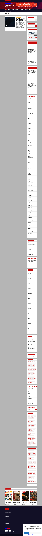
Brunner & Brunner (30, 391)
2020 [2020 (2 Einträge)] (28, 361)
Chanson (29, 102)
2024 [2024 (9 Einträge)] (34, 361)
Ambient (29, 108)
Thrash (29, 222)
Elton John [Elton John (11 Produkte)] (34, 461)
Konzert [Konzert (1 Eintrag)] (29, 374)
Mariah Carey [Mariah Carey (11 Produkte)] (33, 466)
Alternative (29, 182)
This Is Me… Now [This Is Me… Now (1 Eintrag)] (32, 381)
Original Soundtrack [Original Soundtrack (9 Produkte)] (30, 472)
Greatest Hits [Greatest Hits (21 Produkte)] (34, 462)
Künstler (22, 9)
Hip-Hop (29, 145)
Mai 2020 (29, 328)
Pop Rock (29, 210)
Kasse (30, 9)
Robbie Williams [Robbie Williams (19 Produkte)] (30, 473)
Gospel (29, 228)
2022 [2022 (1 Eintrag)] (32, 361)
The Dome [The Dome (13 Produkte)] (29, 477)
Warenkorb (26, 9)
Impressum (37, 534)
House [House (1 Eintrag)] (34, 429)
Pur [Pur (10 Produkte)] (34, 472)
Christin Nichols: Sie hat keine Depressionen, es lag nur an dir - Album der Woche (32, 80)
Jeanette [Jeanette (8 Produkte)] (35, 463)
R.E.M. (29, 396)
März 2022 (29, 305)
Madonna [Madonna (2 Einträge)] (29, 377)
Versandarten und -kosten (31, 341)
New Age (29, 162)
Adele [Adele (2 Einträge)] (29, 417)
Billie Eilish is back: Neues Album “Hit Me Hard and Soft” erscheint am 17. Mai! (21, 19)
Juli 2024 (29, 285)
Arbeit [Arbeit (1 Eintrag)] (31, 364)
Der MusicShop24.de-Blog (31, 244)
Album (26, 6)
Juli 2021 (29, 313)
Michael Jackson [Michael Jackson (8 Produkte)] (30, 467)
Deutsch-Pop (30, 136)
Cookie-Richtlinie (28, 534)
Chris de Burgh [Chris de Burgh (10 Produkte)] (32, 457)
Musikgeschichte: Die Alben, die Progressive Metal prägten (33, 503)
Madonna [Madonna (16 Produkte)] (29, 466)
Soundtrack (29, 231)
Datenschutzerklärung (33, 534)
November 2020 (30, 323)
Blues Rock (29, 187)
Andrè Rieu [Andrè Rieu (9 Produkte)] (29, 453)
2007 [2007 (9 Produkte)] (28, 450)
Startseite (9, 9)
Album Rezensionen (30, 242)
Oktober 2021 (29, 308)
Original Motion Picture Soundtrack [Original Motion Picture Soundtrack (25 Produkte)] (31, 470)
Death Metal (29, 190)
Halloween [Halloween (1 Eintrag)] (29, 370)
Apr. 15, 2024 (18, 21)
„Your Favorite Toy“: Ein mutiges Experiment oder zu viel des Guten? (16, 503)
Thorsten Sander (30, 388)
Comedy (29, 128)
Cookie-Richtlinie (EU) (8, 523)
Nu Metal (29, 207)
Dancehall (29, 174)
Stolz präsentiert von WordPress (8, 534)
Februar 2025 (30, 280)
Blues (28, 98)
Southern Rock (30, 220)
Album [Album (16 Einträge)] (29, 364)
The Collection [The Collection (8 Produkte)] (33, 476)
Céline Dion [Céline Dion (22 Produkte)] (29, 458)
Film (28, 140)
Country (29, 134)
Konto (11, 11)
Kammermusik (30, 157)
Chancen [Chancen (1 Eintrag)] (29, 422)
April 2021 (29, 318)
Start (15, 13)
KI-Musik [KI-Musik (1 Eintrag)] (33, 373)
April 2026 (29, 271)
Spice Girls (33, 261)
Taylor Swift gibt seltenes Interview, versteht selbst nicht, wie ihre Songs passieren (32, 71)
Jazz (28, 150)
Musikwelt (29, 249)
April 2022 (29, 303)
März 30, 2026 (32, 504)
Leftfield (29, 120)
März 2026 (29, 273)
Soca (28, 179)
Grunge (29, 197)
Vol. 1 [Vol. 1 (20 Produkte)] (31, 478)
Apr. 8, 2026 (23, 504)
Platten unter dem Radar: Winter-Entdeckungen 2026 (25, 503)
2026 (36, 6)
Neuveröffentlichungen (18, 17)
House (29, 116)
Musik (24, 6)
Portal (28, 252)
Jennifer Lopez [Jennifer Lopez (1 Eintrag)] (30, 430)
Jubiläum (30, 6)
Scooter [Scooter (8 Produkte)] (34, 473)
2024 (28, 6)
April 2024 (29, 288)
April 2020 (29, 330)
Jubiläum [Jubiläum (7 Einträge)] (29, 373)
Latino (29, 170)
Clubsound (29, 105)
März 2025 (29, 278)
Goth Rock (29, 195)
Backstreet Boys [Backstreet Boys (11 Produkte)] (33, 453)
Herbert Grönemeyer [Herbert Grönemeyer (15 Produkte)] (30, 463)
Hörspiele (29, 147)
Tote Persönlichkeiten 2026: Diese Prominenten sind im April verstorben (31, 45)
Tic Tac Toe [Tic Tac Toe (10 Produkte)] (32, 477)
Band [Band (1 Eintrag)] (31, 365)
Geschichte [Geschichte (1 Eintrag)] (34, 369)
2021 (34, 6)
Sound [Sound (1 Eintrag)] (29, 442)
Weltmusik (29, 236)
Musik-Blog (17, 9)
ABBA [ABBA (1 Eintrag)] (35, 416)
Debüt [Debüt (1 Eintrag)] (31, 368)
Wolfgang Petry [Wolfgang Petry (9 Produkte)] (30, 481)
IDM (28, 118)
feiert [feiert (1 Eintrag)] (28, 369)
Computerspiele (30, 130)
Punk (28, 215)
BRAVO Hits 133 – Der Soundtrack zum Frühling (8, 503)
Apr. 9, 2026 (15, 504)
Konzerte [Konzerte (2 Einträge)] (32, 374)
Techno (29, 123)
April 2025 (29, 276)
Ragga (29, 176)
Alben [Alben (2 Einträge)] (32, 417)
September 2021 (30, 310)
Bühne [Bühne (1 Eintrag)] (34, 365)
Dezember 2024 (30, 281)
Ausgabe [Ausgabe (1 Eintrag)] (29, 365)
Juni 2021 (29, 315)
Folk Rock (29, 192)
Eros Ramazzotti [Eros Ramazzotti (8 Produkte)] (30, 462)
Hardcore (29, 200)
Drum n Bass (29, 113)
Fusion (29, 151)
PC (28, 131)
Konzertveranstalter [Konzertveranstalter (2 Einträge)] (31, 435)
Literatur (29, 247)
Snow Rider (29, 263)
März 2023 (29, 296)
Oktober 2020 (30, 325)
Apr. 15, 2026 (7, 504)
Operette (29, 159)
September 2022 (30, 300)
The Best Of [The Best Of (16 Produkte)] (29, 476)
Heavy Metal (29, 202)
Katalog (13, 9)
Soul (28, 225)
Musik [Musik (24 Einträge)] (35, 378)
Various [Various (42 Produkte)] (29, 478)
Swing (29, 153)
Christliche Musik (30, 104)
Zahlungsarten (7, 516)
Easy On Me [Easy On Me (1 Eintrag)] (34, 368)
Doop (29, 393)
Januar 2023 (29, 298)
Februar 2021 (29, 320)
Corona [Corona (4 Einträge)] (29, 368)
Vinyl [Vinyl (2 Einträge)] (28, 382)
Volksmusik (29, 233)
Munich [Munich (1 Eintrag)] (32, 378)
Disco (28, 110)
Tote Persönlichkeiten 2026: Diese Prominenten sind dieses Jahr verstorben (32, 50)
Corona (33, 6)
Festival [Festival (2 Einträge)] (31, 369)
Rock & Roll (29, 217)
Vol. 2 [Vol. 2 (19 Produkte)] (33, 478)
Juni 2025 (29, 275)
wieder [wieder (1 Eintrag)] (31, 382)
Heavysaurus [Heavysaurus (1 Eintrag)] (33, 370)
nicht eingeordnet (30, 164)
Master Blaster (30, 398)
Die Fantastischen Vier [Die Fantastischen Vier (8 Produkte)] (31, 459)
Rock (28, 181)
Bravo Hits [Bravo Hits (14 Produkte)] (35, 454)
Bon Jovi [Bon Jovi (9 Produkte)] (32, 454)
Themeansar (18, 534)
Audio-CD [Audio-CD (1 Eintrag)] (34, 364)
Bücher (29, 99)
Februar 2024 (30, 291)
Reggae (29, 173)
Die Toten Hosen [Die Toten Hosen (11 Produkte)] (30, 461)
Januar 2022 (29, 306)
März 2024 (29, 290)
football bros (29, 265)
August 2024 (29, 283)
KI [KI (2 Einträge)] (31, 373)
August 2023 (29, 295)
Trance (29, 125)
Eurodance (29, 168)
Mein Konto (6, 11)
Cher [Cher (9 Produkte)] (28, 457)
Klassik (29, 156)
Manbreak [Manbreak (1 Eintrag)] (32, 377)
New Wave (29, 205)
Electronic (29, 115)
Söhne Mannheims (30, 403)
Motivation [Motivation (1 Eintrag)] (29, 378)
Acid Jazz (29, 106)
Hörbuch (29, 100)
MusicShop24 (9, 5)
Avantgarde (29, 185)
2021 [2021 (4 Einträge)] (30, 361)
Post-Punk (29, 212)
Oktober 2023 (30, 293)
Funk (28, 226)
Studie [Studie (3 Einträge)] (29, 381)
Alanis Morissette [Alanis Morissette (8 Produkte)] (32, 450)
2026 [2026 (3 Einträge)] (32, 416)
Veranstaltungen (30, 254)
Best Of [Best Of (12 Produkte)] (29, 454)
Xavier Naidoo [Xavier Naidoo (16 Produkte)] (34, 481)
